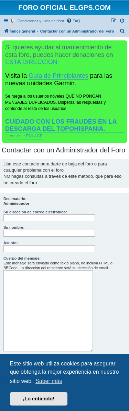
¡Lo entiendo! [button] (38, 398)
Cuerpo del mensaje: (22, 258)
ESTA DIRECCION (31, 62)
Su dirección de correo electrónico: (35, 212)
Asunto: (10, 243)
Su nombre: (13, 227)
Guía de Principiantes (58, 75)
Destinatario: (14, 199)
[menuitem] (37, 21)
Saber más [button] (48, 381)
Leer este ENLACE (25, 136)
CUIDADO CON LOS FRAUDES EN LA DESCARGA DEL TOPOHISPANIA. (61, 125)
